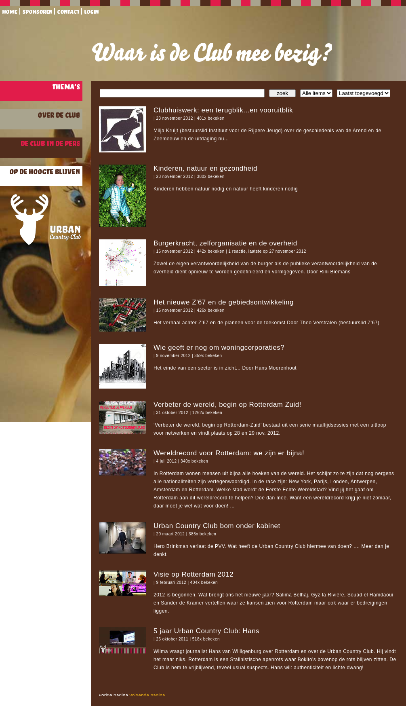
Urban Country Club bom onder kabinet (217, 526)
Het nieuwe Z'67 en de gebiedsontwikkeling (224, 302)
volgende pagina (147, 695)
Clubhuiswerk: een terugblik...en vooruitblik (223, 110)
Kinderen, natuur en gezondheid (205, 168)
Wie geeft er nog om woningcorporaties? (219, 347)
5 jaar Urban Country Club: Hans (206, 631)
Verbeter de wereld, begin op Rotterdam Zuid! (227, 404)
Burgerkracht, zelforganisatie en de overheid (225, 243)
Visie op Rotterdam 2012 (194, 574)
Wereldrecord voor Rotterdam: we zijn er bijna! (229, 453)
